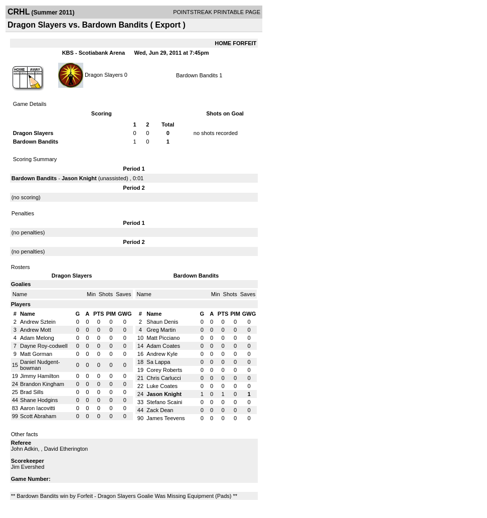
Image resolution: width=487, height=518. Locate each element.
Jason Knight (79, 178)
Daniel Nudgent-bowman (40, 365)
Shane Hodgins (39, 400)
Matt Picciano (163, 338)
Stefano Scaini (164, 402)
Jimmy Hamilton (39, 376)
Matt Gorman (36, 354)
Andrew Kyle (162, 354)
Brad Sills (31, 392)
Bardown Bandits (197, 75)
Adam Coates (163, 346)
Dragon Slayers (104, 74)
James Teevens (165, 418)
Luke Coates (162, 386)
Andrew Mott (35, 330)
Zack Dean (159, 410)
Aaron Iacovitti (37, 408)
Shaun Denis (162, 322)
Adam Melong (37, 338)
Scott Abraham (38, 416)
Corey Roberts (164, 370)
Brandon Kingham (42, 384)
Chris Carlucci (163, 378)
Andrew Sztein (38, 322)
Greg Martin (161, 330)
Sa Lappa (158, 362)
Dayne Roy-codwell (44, 346)
